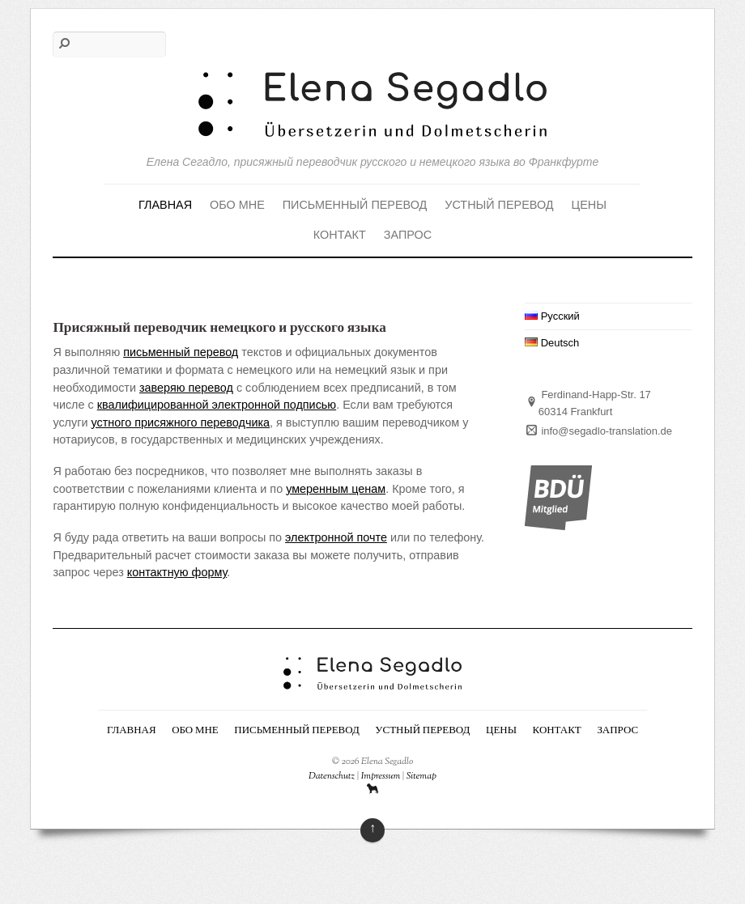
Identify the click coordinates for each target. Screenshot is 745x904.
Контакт (339, 234)
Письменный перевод (355, 204)
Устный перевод (499, 204)
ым (340, 488)
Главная (165, 204)
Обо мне (237, 204)
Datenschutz (332, 776)
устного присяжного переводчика (181, 422)
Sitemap (421, 776)
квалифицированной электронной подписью (216, 404)
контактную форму (177, 572)
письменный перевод (180, 352)
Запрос (408, 234)
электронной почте (336, 537)
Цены (589, 204)
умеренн (309, 488)
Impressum (381, 776)
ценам (366, 488)
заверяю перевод (186, 387)
